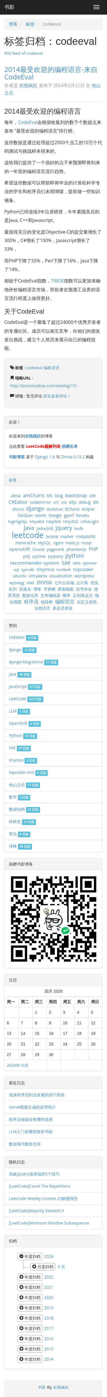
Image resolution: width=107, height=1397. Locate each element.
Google (55, 515)
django (35, 508)
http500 (53, 521)
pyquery (55, 556)
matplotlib (85, 536)
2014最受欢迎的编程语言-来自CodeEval (51, 73)
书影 (9, 7)
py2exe (39, 556)
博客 (13, 24)
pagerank (55, 549)
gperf (69, 515)
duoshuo (54, 509)
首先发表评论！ (57, 396)
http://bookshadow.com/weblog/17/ (43, 385)
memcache (25, 542)
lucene (52, 536)
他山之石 (24, 784)
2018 (48, 1318)
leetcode (28, 534)
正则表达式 (83, 595)
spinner (90, 563)
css (64, 502)
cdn (92, 495)
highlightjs (17, 521)
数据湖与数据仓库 (25, 1144)
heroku (82, 515)
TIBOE (57, 281)
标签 (30, 24)
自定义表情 (87, 602)
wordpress (84, 576)
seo (77, 562)
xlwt (30, 582)
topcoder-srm (28, 772)
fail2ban (25, 515)
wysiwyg (17, 582)
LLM (19, 711)
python (74, 555)
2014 (48, 1359)
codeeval (34, 367)
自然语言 (43, 608)
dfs (95, 502)
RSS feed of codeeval (23, 53)
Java (29, 528)
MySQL (44, 542)
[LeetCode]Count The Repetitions (39, 1186)
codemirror (40, 502)
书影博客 (17, 456)
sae (66, 562)
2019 (48, 1307)
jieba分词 (45, 528)
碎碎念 (22, 821)
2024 (48, 1256)
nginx (58, 542)
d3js (73, 502)
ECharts (72, 509)
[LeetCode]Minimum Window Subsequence (49, 1223)
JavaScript (25, 686)
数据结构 (24, 809)
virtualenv (38, 576)
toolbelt (63, 569)
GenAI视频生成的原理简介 (32, 1107)
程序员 (31, 601)
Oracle (39, 549)
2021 (48, 1287)
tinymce (45, 569)
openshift (19, 549)
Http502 (70, 521)
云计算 (82, 582)
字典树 (50, 589)
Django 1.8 (45, 456)
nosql (86, 542)
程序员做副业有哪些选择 (31, 1119)
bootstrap (76, 495)
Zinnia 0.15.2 (73, 456)
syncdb (27, 569)
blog (59, 495)
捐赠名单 (70, 446)
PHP (93, 549)
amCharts (34, 495)
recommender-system (34, 562)
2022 (48, 1277)
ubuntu (20, 576)
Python (23, 735)
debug (84, 502)
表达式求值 (62, 608)
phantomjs (76, 549)
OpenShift (25, 723)
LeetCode (26, 698)
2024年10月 (18, 1065)
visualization (60, 576)
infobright (89, 521)
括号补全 (84, 589)
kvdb (78, 528)
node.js (72, 542)
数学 (19, 797)
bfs (50, 495)
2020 (48, 1297)
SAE (20, 747)
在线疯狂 (28, 85)
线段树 (47, 602)
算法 (19, 833)
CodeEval (27, 122)
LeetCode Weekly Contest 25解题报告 (43, 1198)
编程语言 (52, 367)
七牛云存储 (64, 582)
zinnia (44, 582)
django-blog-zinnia (33, 662)
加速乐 (25, 589)
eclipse (88, 509)
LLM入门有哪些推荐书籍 (31, 1131)
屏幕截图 (66, 589)
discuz (18, 509)
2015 (48, 1349)
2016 (48, 1338)
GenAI (40, 515)
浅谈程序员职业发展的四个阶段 (37, 1094)
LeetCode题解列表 (43, 446)
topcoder (83, 569)
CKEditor (18, 502)
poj (26, 556)
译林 (20, 846)
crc (56, 502)
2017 (48, 1328)
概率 (66, 595)
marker (67, 536)
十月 (61, 1266)
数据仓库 (30, 595)
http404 (36, 521)
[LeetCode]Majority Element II (36, 1210)
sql (16, 569)
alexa (16, 495)
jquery (64, 528)
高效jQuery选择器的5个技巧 (34, 1174)
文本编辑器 (50, 595)
